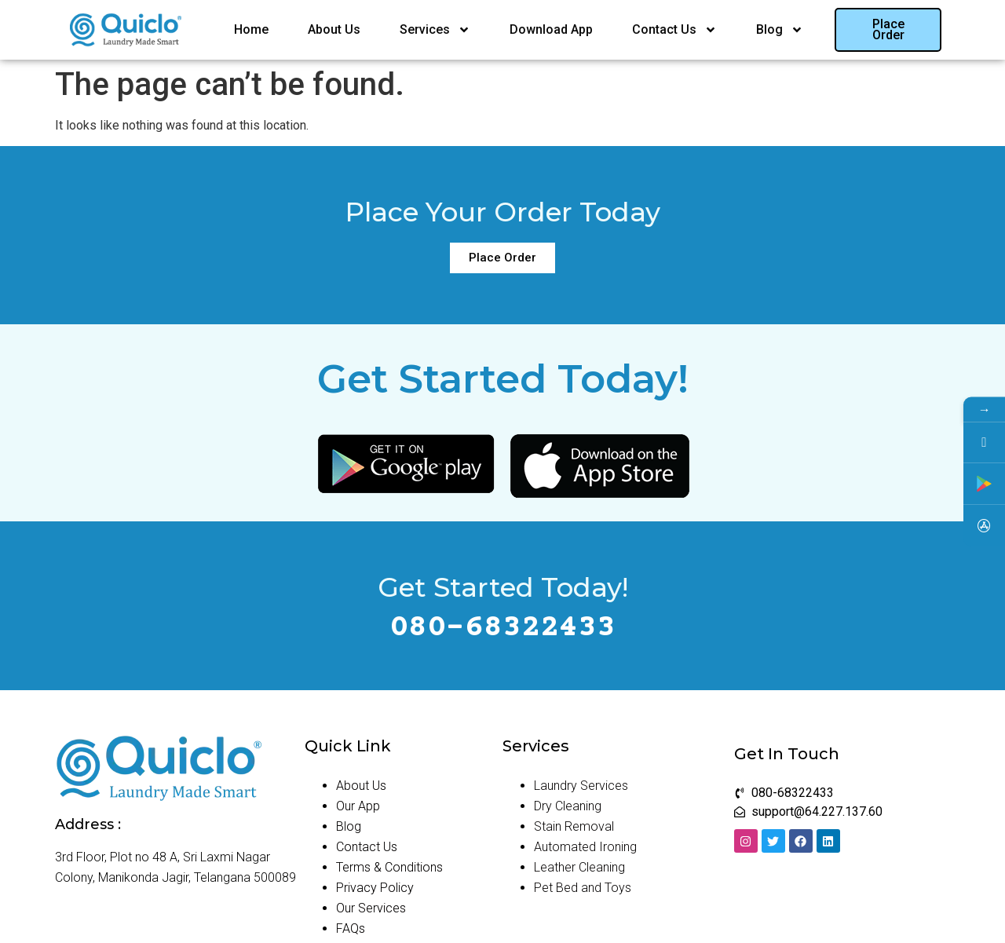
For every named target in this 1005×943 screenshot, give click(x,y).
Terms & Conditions (389, 867)
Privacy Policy (375, 887)
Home (251, 29)
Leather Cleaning (579, 867)
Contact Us (674, 30)
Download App (551, 29)
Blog (779, 30)
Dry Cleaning (567, 806)
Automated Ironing (585, 846)
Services (435, 30)
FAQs (350, 928)
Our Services (371, 908)
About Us (334, 29)
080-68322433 (502, 628)
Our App (358, 806)
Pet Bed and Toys (582, 887)
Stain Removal (574, 826)
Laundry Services (581, 785)
